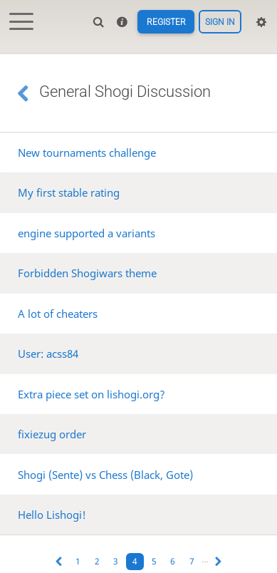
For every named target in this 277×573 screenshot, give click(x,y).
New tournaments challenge (87, 152)
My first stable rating (69, 192)
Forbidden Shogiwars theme (87, 273)
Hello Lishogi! (52, 514)
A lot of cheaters (58, 313)
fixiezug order (52, 434)
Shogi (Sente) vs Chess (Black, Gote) (105, 475)
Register (165, 22)
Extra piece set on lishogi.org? (91, 394)
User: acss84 (48, 353)
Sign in (220, 22)
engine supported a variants (86, 233)
